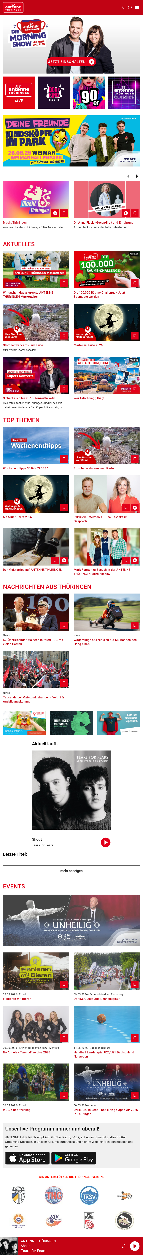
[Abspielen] (135, 1246)
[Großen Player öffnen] (124, 1246)
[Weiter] (137, 176)
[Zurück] (128, 176)
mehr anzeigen (71, 871)
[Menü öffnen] (137, 7)
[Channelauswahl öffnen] (130, 7)
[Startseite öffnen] (13, 7)
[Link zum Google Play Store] (73, 1159)
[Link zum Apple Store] (27, 1159)
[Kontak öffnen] (123, 7)
